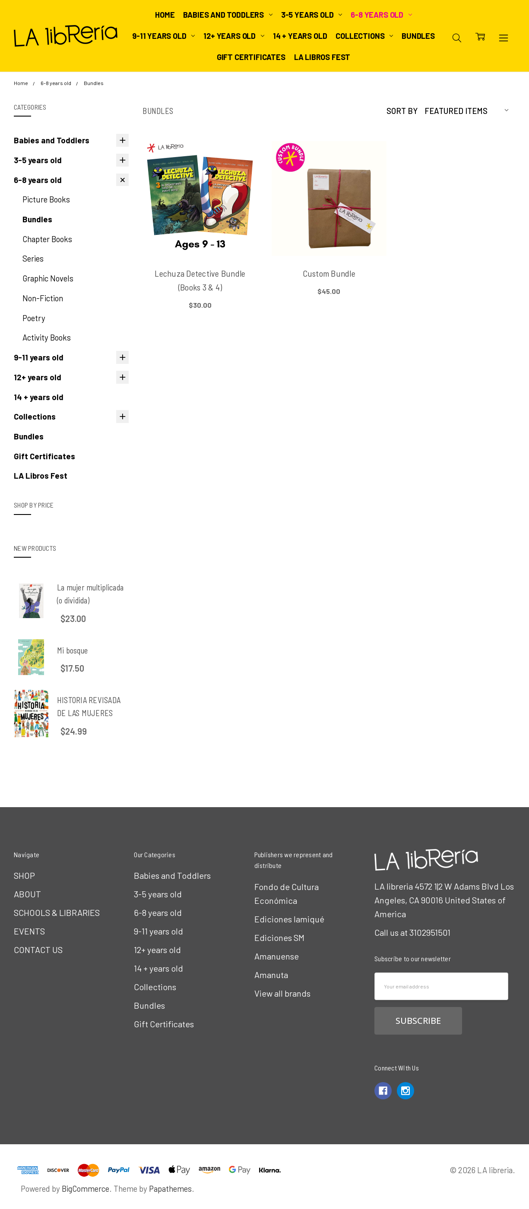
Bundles (418, 36)
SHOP (24, 875)
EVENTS (29, 931)
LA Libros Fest (322, 57)
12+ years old (233, 36)
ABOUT (27, 894)
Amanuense (276, 956)
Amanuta (271, 974)
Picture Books (46, 199)
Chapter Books (47, 239)
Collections (364, 36)
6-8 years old (381, 14)
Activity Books (46, 337)
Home (164, 14)
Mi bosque (72, 650)
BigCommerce (85, 1188)
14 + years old (300, 36)
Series (33, 258)
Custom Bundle (329, 273)
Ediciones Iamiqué (289, 919)
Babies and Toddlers (227, 14)
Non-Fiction (42, 298)
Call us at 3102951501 (412, 932)
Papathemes (170, 1188)
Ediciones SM (279, 937)
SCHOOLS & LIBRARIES (57, 912)
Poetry (33, 318)
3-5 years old (311, 14)
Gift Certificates (251, 57)
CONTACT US (38, 949)
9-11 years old (163, 36)
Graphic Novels (47, 278)
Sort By (402, 111)
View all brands (282, 993)
